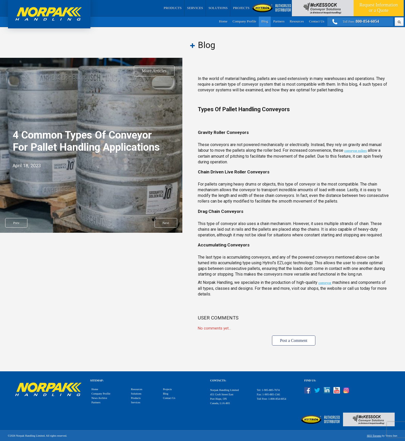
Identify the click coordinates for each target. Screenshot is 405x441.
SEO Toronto (374, 435)
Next (165, 223)
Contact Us (316, 21)
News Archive (99, 398)
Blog (264, 21)
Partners (279, 21)
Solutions (218, 8)
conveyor (324, 283)
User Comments (218, 318)
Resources (297, 21)
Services (195, 8)
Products (173, 8)
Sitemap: (97, 380)
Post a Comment (293, 340)
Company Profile (244, 21)
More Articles (154, 70)
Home (223, 21)
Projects (241, 8)
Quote (379, 7)
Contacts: (218, 380)
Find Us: (310, 380)
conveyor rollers (355, 151)
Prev (16, 223)
